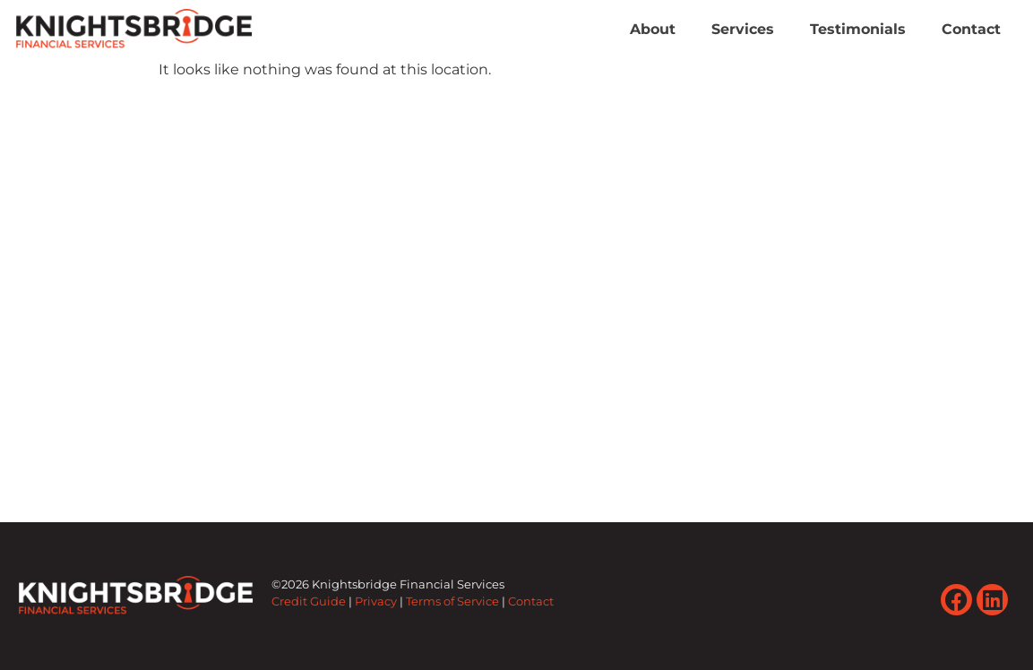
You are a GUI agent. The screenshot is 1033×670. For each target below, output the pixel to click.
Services (742, 29)
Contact (971, 29)
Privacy (376, 601)
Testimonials (858, 29)
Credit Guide (308, 601)
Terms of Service (452, 601)
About (653, 29)
